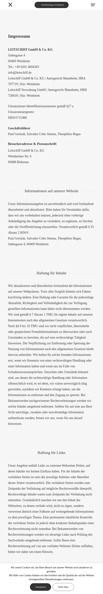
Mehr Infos (63, 587)
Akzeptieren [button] (40, 587)
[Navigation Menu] (93, 5)
